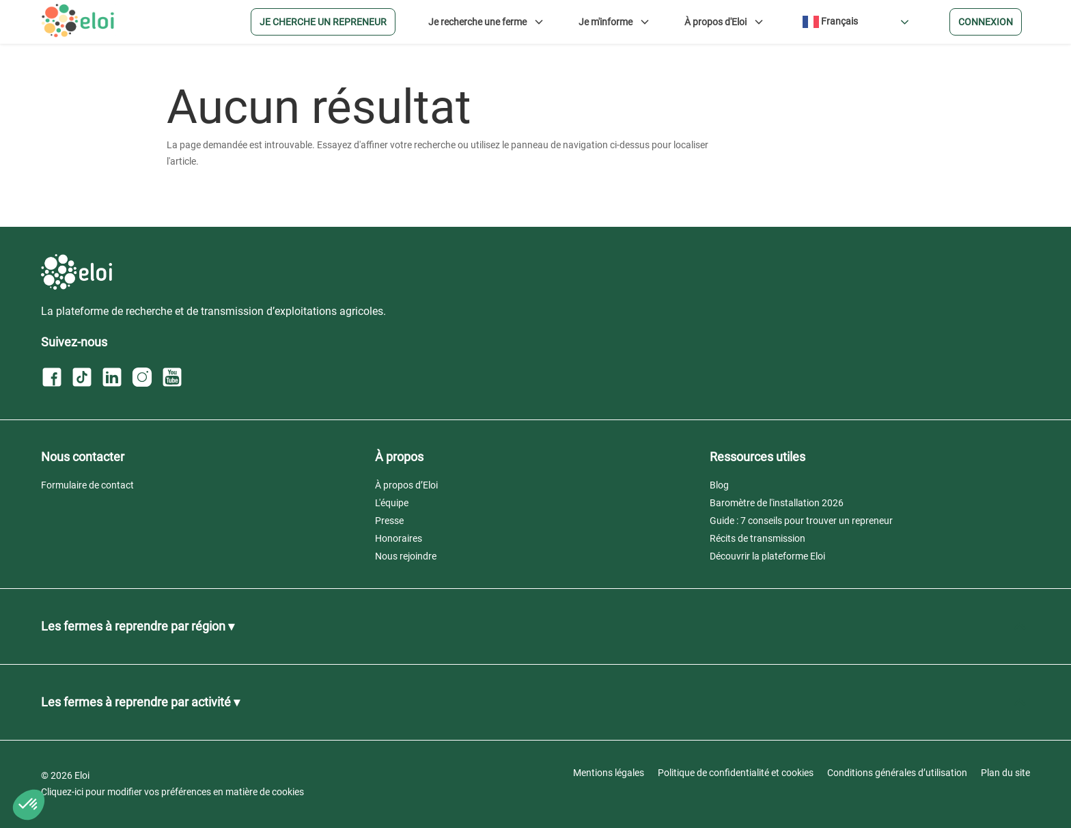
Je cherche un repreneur (323, 21)
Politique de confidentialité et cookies (735, 772)
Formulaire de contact (87, 485)
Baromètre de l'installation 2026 (777, 502)
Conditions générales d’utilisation (897, 772)
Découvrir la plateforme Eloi (767, 556)
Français (830, 22)
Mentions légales (608, 772)
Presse (389, 520)
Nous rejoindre (405, 556)
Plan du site (1005, 772)
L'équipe (391, 502)
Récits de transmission (757, 538)
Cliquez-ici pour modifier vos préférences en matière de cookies (172, 791)
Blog (719, 485)
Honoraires (398, 538)
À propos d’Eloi (406, 485)
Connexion (985, 21)
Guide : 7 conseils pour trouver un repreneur (801, 520)
